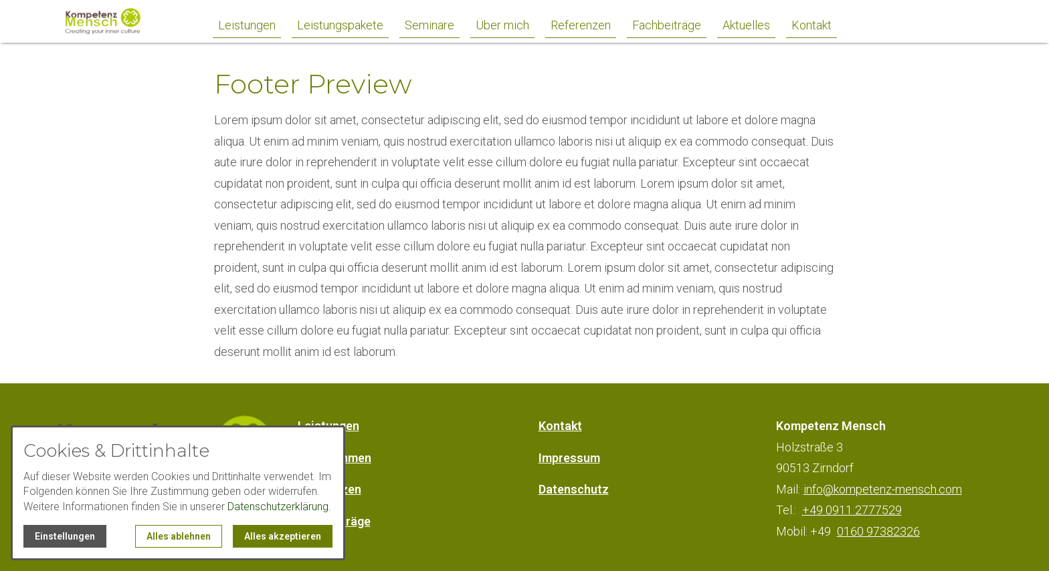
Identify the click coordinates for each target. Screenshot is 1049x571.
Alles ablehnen (179, 536)
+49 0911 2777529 (852, 510)
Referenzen (581, 25)
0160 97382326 (878, 531)
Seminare (429, 25)
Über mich (502, 25)
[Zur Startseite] (117, 21)
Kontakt (811, 25)
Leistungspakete (340, 25)
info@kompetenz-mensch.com (882, 489)
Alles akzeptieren (282, 536)
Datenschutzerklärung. (279, 506)
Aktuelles (746, 25)
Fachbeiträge (666, 25)
